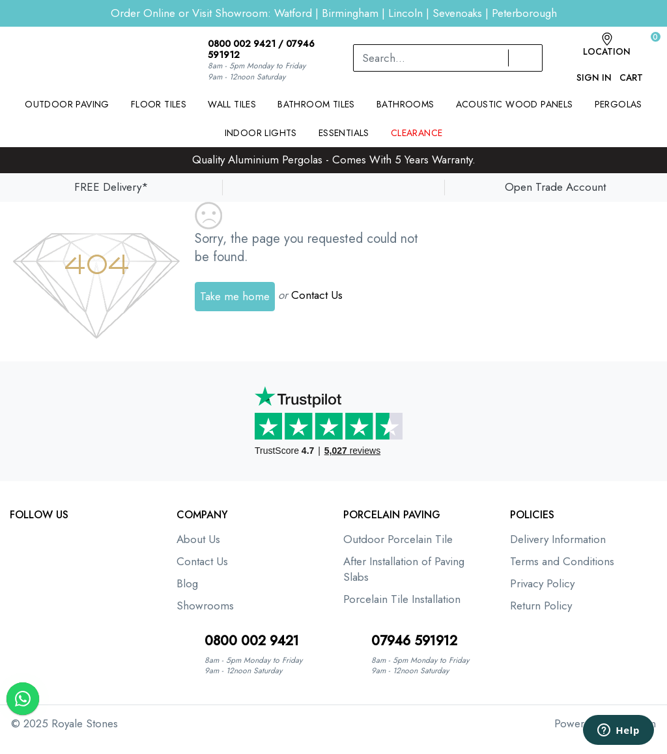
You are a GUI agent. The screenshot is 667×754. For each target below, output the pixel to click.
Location (607, 45)
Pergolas (618, 104)
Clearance (417, 132)
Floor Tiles (158, 104)
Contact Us (317, 295)
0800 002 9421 (242, 43)
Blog (187, 583)
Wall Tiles (232, 104)
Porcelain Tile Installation (402, 599)
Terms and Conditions (562, 561)
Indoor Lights (261, 132)
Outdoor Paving (67, 104)
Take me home (235, 296)
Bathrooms (405, 104)
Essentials (344, 132)
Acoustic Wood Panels (514, 104)
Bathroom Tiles (316, 104)
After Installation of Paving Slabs (403, 569)
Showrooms (205, 605)
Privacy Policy (542, 583)
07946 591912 (414, 641)
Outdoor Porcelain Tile (398, 539)
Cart (631, 71)
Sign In (594, 71)
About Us (198, 539)
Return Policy (541, 605)
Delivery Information (558, 539)
